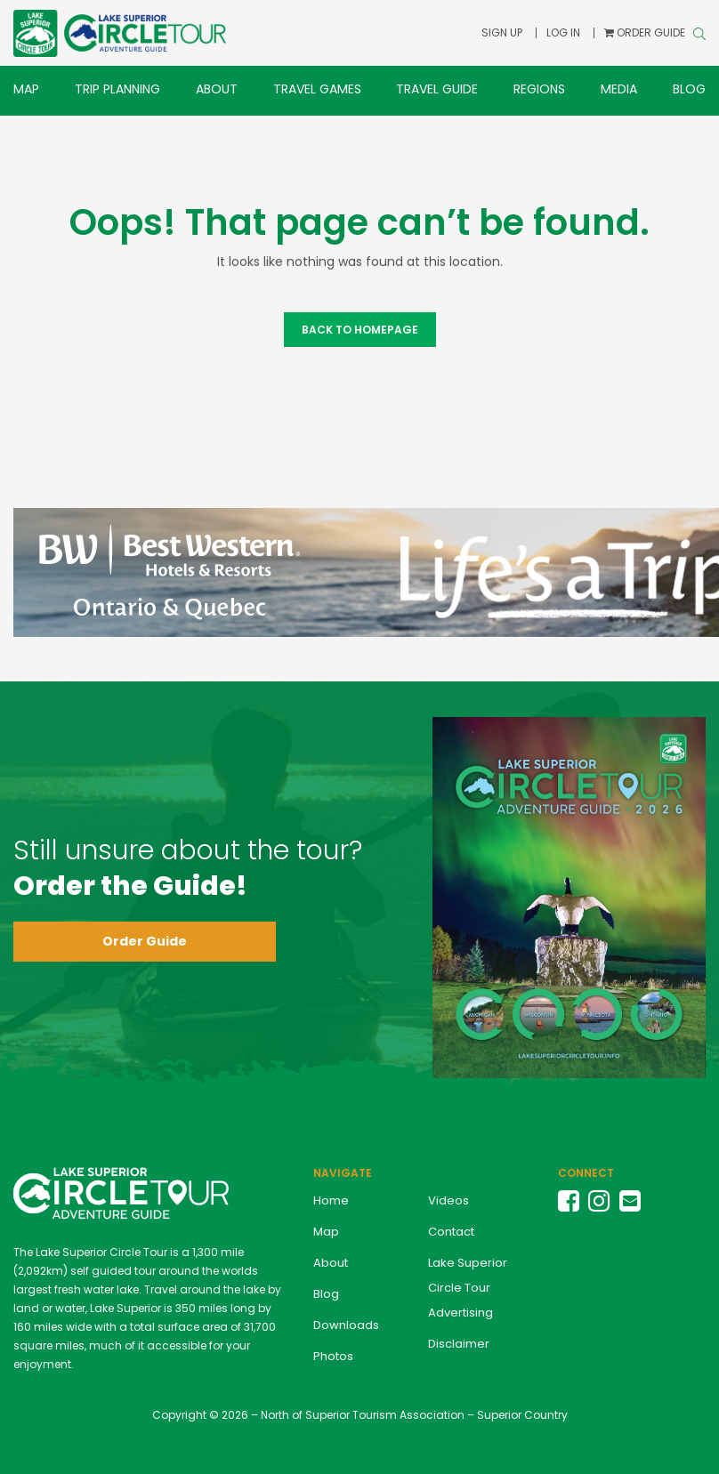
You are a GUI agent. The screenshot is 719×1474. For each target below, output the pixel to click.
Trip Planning (117, 89)
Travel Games (317, 89)
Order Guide (144, 941)
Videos (448, 1200)
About (217, 89)
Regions (539, 89)
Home (331, 1200)
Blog (689, 89)
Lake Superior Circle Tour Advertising (467, 1287)
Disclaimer (458, 1343)
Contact (451, 1231)
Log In (565, 32)
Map (26, 89)
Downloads (346, 1325)
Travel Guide (437, 89)
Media (619, 89)
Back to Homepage (360, 329)
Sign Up (504, 32)
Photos (333, 1356)
